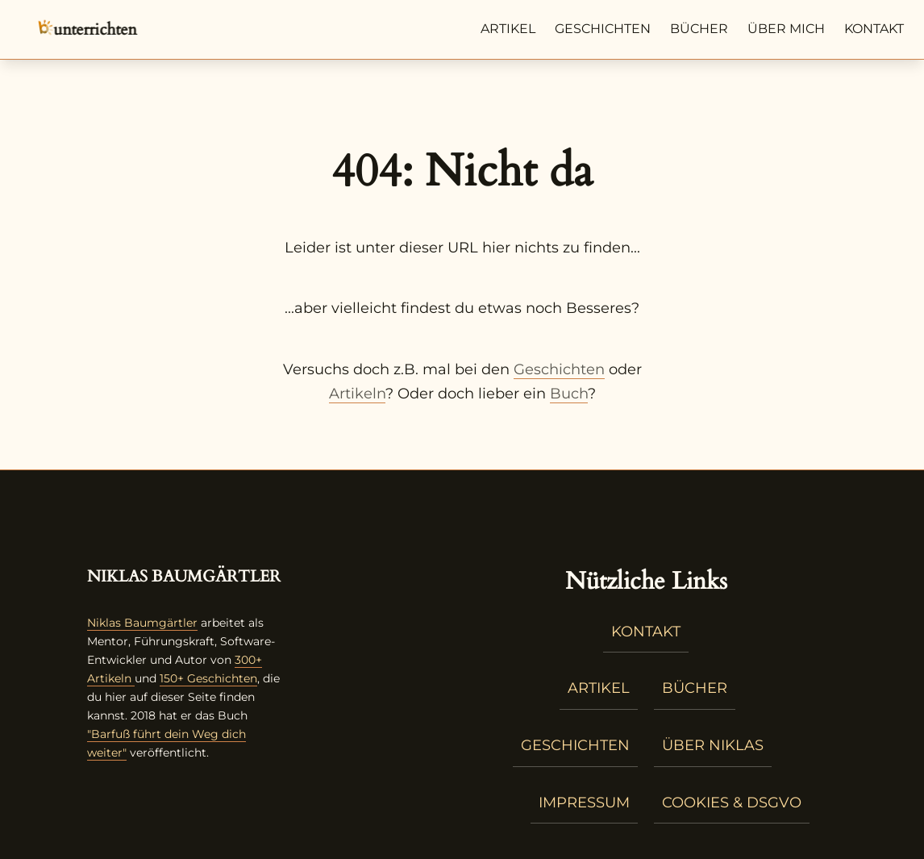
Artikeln (357, 393)
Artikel (508, 28)
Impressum (584, 802)
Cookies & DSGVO (731, 802)
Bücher (699, 28)
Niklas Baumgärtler (142, 622)
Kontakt (874, 28)
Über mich (786, 28)
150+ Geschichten (208, 678)
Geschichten (603, 28)
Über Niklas (713, 745)
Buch (569, 393)
